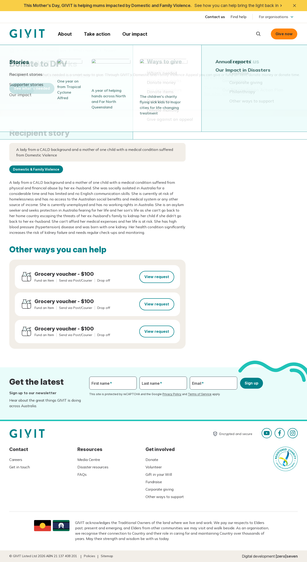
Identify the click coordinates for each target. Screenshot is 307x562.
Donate (152, 459)
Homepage (27, 33)
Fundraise (154, 481)
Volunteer (154, 467)
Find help (239, 16)
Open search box (258, 34)
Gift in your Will (159, 474)
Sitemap (107, 556)
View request (156, 276)
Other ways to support (165, 496)
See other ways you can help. (229, 93)
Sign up (251, 383)
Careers (15, 459)
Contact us (215, 16)
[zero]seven (287, 556)
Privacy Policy (171, 394)
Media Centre (88, 459)
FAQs (82, 474)
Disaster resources (92, 467)
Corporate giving (160, 489)
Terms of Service (200, 394)
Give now (284, 34)
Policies (89, 556)
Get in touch (19, 467)
